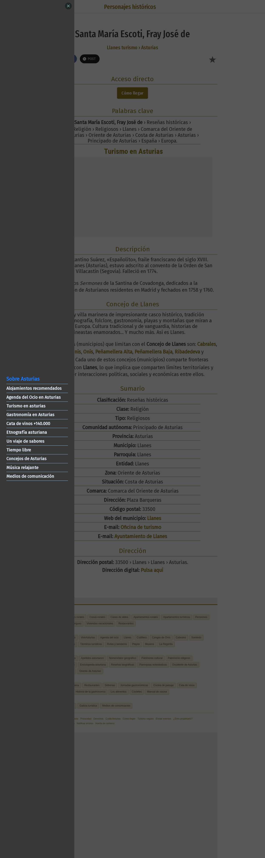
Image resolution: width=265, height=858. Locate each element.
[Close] (68, 6)
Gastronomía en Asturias (30, 414)
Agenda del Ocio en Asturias (33, 397)
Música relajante (22, 467)
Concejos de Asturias (26, 458)
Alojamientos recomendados (34, 388)
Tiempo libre (18, 449)
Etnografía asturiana (26, 432)
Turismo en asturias (25, 406)
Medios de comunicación (30, 476)
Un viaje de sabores (25, 441)
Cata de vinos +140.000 (28, 423)
